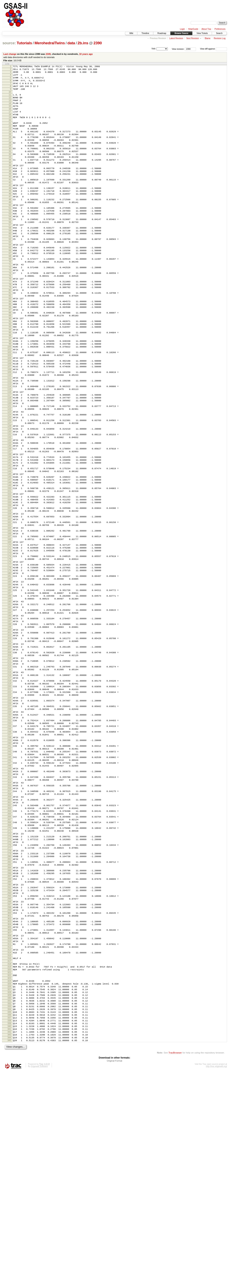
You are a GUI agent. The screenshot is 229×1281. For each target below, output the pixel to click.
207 (9, 774)
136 (9, 530)
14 (10, 111)
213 (9, 795)
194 (9, 730)
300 (9, 1094)
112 (9, 448)
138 (9, 537)
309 (9, 1125)
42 (10, 207)
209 (9, 781)
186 (9, 702)
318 (9, 1156)
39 (10, 197)
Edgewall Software (39, 1276)
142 (9, 551)
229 (9, 850)
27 (10, 156)
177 (9, 671)
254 (9, 936)
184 (9, 695)
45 (10, 217)
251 (9, 926)
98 (10, 400)
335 (9, 1214)
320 (9, 1163)
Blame (207, 38)
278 (9, 1018)
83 (10, 348)
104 (9, 420)
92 (10, 379)
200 (9, 750)
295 (9, 1077)
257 (9, 946)
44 (10, 214)
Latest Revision (176, 38)
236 (9, 874)
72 (10, 310)
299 (9, 1091)
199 (9, 747)
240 (9, 888)
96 (10, 393)
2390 (97, 43)
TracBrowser (175, 1262)
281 (9, 1029)
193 (9, 726)
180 (9, 682)
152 (9, 585)
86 (10, 358)
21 (10, 135)
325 (9, 1180)
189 (9, 712)
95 (10, 389)
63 (10, 279)
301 (9, 1098)
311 (9, 1132)
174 (9, 661)
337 (9, 1221)
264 (9, 970)
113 (9, 451)
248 (9, 915)
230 (9, 853)
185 (9, 699)
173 (9, 657)
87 (10, 362)
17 (10, 121)
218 (9, 812)
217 (9, 809)
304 (9, 1108)
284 (9, 1039)
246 (9, 908)
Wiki (131, 33)
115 (9, 458)
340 (9, 1232)
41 (10, 204)
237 (9, 878)
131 (9, 513)
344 (9, 1245)
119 (9, 472)
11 (10, 101)
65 (10, 286)
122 (9, 482)
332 (9, 1204)
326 (9, 1184)
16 (10, 118)
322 (9, 1170)
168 (9, 640)
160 (9, 613)
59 (10, 266)
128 (9, 503)
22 (10, 138)
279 (9, 1022)
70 (10, 303)
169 (9, 644)
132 (9, 517)
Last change (9, 54)
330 (9, 1197)
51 (10, 238)
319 (9, 1159)
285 (9, 1043)
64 (10, 283)
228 (9, 847)
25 (10, 149)
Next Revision (192, 38)
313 (9, 1139)
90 (10, 372)
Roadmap (161, 33)
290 (9, 1060)
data (71, 43)
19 (10, 128)
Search (219, 33)
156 (9, 599)
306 (9, 1115)
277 (9, 1015)
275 (9, 1008)
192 (9, 723)
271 (9, 994)
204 (9, 764)
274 (9, 1005)
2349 (48, 54)
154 (9, 592)
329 (9, 1194)
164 (9, 627)
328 (9, 1190)
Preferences (220, 29)
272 (9, 998)
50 (10, 235)
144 (9, 558)
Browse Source (181, 33)
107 (9, 431)
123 (9, 486)
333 (9, 1208)
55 (10, 252)
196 (9, 737)
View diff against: (213, 49)
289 (9, 1056)
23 (10, 142)
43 (10, 211)
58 (10, 262)
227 (9, 843)
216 (9, 805)
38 (10, 193)
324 (9, 1177)
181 (9, 685)
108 (9, 434)
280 (9, 1025)
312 (9, 1135)
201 (9, 754)
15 (10, 114)
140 (9, 544)
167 (9, 637)
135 (9, 527)
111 (9, 444)
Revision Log (220, 38)
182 (9, 688)
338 (9, 1225)
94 (10, 386)
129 (9, 506)
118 (9, 468)
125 (9, 492)
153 (9, 589)
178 (9, 675)
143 (9, 554)
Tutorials (24, 43)
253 (9, 933)
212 (9, 792)
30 (10, 166)
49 (10, 231)
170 (9, 647)
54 (10, 248)
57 (10, 259)
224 (9, 833)
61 (10, 272)
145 (9, 561)
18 (10, 125)
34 (10, 180)
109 (9, 437)
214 (9, 798)
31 (10, 169)
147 (9, 568)
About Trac (206, 29)
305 (9, 1111)
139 (9, 541)
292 (9, 1067)
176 (9, 668)
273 (9, 1001)
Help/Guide (193, 29)
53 (10, 245)
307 (9, 1118)
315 (9, 1146)
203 (9, 761)
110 (9, 441)
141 (9, 547)
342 (9, 1239)
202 (9, 757)
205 (9, 767)
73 (10, 314)
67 (10, 293)
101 (9, 410)
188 (9, 709)
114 (9, 455)
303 (9, 1104)
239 (9, 884)
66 (10, 290)
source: (9, 43)
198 (9, 743)
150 (9, 578)
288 (9, 1053)
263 (9, 967)
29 (10, 162)
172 (9, 654)
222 (9, 826)
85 (10, 355)
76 (10, 324)
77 (10, 327)
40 (10, 200)
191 (9, 719)
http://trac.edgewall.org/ (216, 1276)
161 (9, 616)
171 (9, 651)
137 (9, 534)
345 (9, 1249)
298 (9, 1087)
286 (9, 1046)
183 (9, 692)
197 (9, 740)
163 (9, 623)
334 (9, 1211)
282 (9, 1032)
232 (9, 860)
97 (10, 396)
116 (9, 462)
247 (9, 912)
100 (9, 406)
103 (9, 417)
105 (9, 424)
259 (9, 953)
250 (9, 922)
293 (9, 1070)
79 (10, 334)
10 (10, 97)
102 (9, 413)
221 (9, 823)
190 (9, 716)
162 (9, 620)
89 (10, 369)
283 (9, 1036)
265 (9, 974)
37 (10, 190)
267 (9, 981)
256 (9, 943)
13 (10, 107)
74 (10, 317)
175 (9, 664)
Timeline (145, 33)
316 (9, 1149)
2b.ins (83, 43)
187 (9, 706)
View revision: (178, 49)
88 (10, 365)
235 (9, 871)
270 (9, 991)
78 (10, 331)
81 (10, 341)
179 (9, 678)
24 (10, 145)
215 (9, 802)
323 (9, 1173)
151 (9, 582)
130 (9, 510)
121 (9, 479)
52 (10, 241)
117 (9, 465)
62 (10, 276)
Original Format (114, 1270)
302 (9, 1101)
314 (9, 1142)
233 (9, 864)
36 (10, 186)
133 (9, 520)
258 (9, 950)
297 (9, 1084)
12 (10, 104)
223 (9, 829)
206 (9, 771)
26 (10, 152)
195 (9, 733)
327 (9, 1187)
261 (9, 960)
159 (9, 609)
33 (10, 176)
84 (10, 351)
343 (9, 1242)
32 (10, 173)
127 (9, 499)
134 (9, 523)
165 (9, 630)
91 (10, 376)
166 (9, 633)
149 (9, 575)
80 (10, 338)
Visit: (153, 49)
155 (9, 596)
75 (10, 321)
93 (10, 382)
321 (9, 1166)
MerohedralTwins (49, 43)
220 (9, 819)
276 (9, 1012)
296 (9, 1080)
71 (10, 307)
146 (9, 565)
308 (9, 1122)
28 (10, 159)
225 (9, 836)
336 (9, 1218)
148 (9, 572)
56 (10, 255)
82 (10, 345)
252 (9, 929)
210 (9, 785)
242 (9, 895)
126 (9, 496)
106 (9, 427)
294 (9, 1073)
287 (9, 1049)
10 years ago (86, 54)
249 (9, 919)
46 (10, 221)
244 (9, 902)
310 (9, 1128)
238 (9, 881)
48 (10, 228)
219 (9, 816)
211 (9, 788)
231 (9, 857)
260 (9, 957)
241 (9, 891)
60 (10, 269)
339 (9, 1228)
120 (9, 475)
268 (9, 984)
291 (9, 1063)
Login (182, 29)
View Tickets (202, 33)
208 (9, 778)
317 (9, 1153)
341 (9, 1235)
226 (9, 840)
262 (9, 963)
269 (9, 988)
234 (9, 867)
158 (9, 606)
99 (10, 403)
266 (9, 977)
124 (9, 489)
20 (10, 131)
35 (10, 183)
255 (9, 939)
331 (9, 1201)
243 (9, 898)
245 (9, 905)
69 (10, 300)
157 (9, 602)
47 (10, 224)
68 (10, 296)
